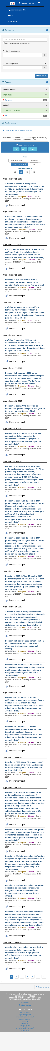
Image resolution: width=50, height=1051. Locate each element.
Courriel (32, 149)
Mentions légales (25, 1005)
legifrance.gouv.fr (25, 1015)
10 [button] (15, 172)
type (34, 164)
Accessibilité (25, 1003)
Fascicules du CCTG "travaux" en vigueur (18, 130)
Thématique (7, 95)
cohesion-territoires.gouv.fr (25, 1028)
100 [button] (34, 172)
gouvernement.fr (25, 1019)
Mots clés (6, 105)
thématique (34, 160)
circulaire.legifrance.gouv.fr (25, 1017)
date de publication (17, 160)
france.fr (25, 1021)
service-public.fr (25, 1012)
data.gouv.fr (25, 1023)
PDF (16, 149)
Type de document (10, 90)
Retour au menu (42, 987)
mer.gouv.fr (25, 1030)
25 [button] (21, 172)
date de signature (19, 164)
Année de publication (11, 110)
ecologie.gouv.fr (25, 1026)
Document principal (17, 205)
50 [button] (27, 172)
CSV (24, 149)
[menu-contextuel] (3, 43)
